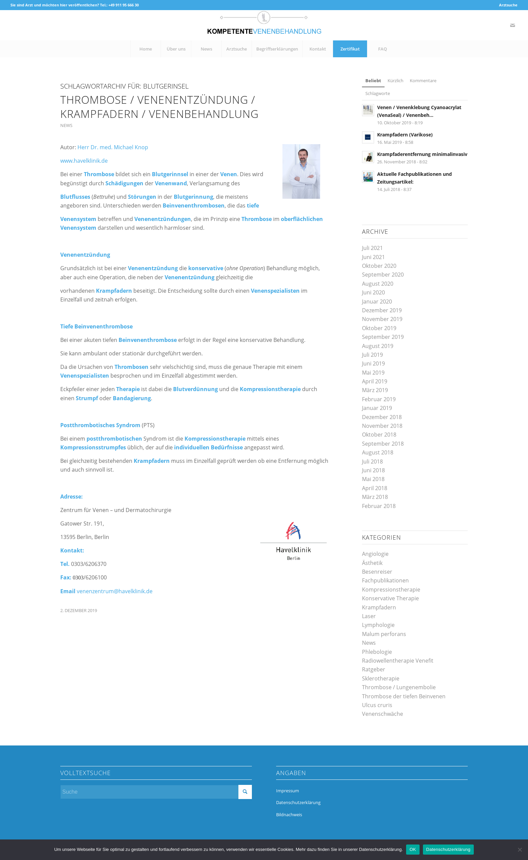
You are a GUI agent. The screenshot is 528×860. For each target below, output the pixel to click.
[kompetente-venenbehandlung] (264, 25)
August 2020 (377, 283)
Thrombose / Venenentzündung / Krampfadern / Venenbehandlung (159, 106)
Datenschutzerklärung (298, 802)
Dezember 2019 (382, 310)
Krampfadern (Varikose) (405, 134)
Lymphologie (378, 625)
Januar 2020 (377, 301)
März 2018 (375, 497)
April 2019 (374, 381)
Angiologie (375, 554)
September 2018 (383, 443)
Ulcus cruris (377, 705)
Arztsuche (508, 4)
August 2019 (377, 346)
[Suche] (156, 792)
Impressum (287, 791)
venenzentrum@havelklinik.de (115, 591)
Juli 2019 (372, 354)
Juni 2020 (373, 292)
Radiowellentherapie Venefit (397, 660)
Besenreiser (377, 571)
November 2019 (382, 319)
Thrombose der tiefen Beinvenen (404, 696)
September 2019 (383, 337)
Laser (369, 616)
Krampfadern (379, 607)
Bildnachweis (289, 814)
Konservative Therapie (390, 598)
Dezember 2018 (382, 417)
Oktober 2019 (379, 328)
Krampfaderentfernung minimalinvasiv (422, 154)
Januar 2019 (377, 408)
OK (412, 849)
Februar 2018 (379, 506)
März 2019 (375, 390)
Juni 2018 (373, 470)
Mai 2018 (373, 479)
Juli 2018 (372, 461)
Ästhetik (372, 563)
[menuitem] (507, 5)
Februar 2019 (379, 399)
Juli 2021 (372, 248)
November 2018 (382, 425)
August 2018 (377, 452)
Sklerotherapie (380, 678)
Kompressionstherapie (391, 589)
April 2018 (374, 488)
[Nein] (519, 849)
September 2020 (383, 274)
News (66, 125)
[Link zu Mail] (512, 25)
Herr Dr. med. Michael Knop (112, 147)
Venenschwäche (382, 714)
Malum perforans (384, 634)
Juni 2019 (373, 363)
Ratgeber (373, 669)
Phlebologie (377, 652)
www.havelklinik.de (84, 160)
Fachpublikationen (385, 580)
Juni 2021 (373, 257)
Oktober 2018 (379, 434)
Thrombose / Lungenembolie (399, 687)
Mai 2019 (373, 372)
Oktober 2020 (379, 265)
